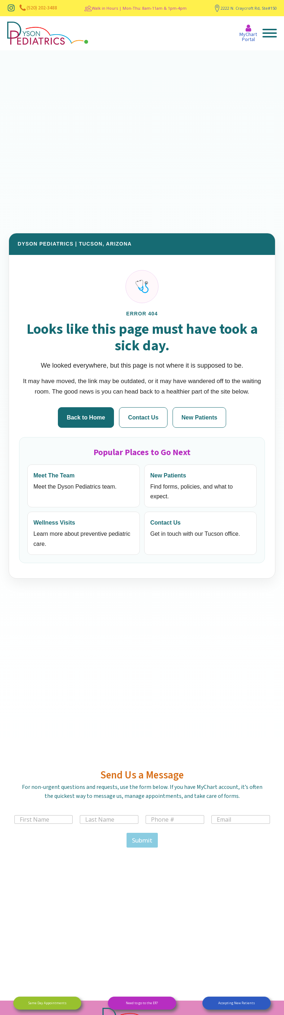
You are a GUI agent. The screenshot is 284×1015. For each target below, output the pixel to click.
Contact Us (143, 417)
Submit (142, 840)
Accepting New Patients (236, 1003)
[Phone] (175, 819)
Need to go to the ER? (142, 1003)
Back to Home (86, 417)
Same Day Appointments (47, 1003)
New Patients (199, 417)
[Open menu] (269, 33)
